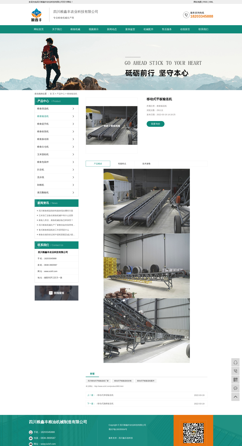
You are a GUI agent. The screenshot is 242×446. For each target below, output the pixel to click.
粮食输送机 (72, 94)
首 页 (52, 94)
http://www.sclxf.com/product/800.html (108, 386)
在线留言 (185, 29)
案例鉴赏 (130, 29)
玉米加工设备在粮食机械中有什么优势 (56, 215)
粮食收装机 (43, 131)
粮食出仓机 (43, 147)
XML (211, 2)
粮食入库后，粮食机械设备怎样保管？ (56, 220)
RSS (205, 2)
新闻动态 (112, 29)
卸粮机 (40, 185)
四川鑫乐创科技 (126, 438)
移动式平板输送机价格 (123, 381)
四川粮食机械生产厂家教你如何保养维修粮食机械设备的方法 (57, 225)
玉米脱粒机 (43, 154)
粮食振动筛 (43, 139)
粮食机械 (75, 29)
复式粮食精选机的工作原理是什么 (54, 230)
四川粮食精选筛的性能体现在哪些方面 (56, 211)
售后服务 (167, 29)
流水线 (40, 177)
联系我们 (203, 29)
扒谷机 (40, 169)
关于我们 (57, 29)
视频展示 (94, 29)
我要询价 (155, 124)
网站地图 (198, 2)
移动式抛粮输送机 (105, 403)
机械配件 (148, 29)
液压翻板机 (43, 192)
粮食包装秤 (43, 162)
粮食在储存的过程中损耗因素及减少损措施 (57, 234)
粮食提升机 (43, 124)
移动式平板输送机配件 (145, 381)
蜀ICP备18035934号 (118, 429)
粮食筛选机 (43, 108)
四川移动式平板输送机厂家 (98, 381)
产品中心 (61, 94)
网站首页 (39, 29)
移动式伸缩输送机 (105, 395)
